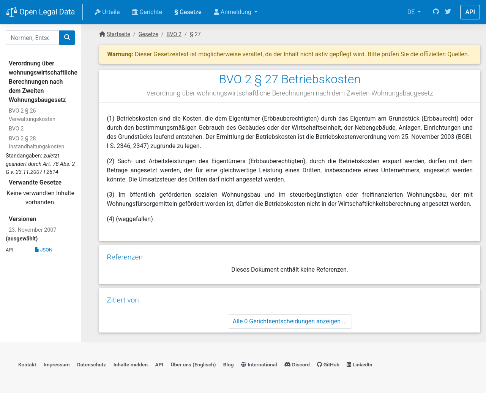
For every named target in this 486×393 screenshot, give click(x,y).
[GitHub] (436, 12)
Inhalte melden (131, 364)
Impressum (57, 364)
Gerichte (147, 12)
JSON (43, 250)
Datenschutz (91, 364)
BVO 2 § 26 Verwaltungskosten (32, 115)
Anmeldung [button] (233, 12)
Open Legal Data (40, 12)
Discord (297, 364)
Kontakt (27, 364)
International (259, 364)
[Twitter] (448, 12)
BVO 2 (16, 129)
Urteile (107, 12)
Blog (228, 364)
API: (10, 250)
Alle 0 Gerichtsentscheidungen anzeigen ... (290, 321)
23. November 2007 (33, 230)
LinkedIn (359, 364)
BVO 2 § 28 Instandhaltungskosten (36, 142)
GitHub (328, 364)
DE (412, 12)
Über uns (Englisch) (193, 364)
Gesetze (188, 12)
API (470, 12)
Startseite (118, 34)
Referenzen (125, 257)
